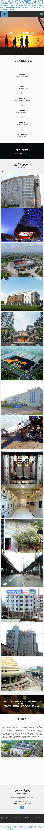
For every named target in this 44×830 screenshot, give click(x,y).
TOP (22, 807)
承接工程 (3, 171)
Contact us (22, 37)
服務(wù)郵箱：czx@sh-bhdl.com (22, 801)
